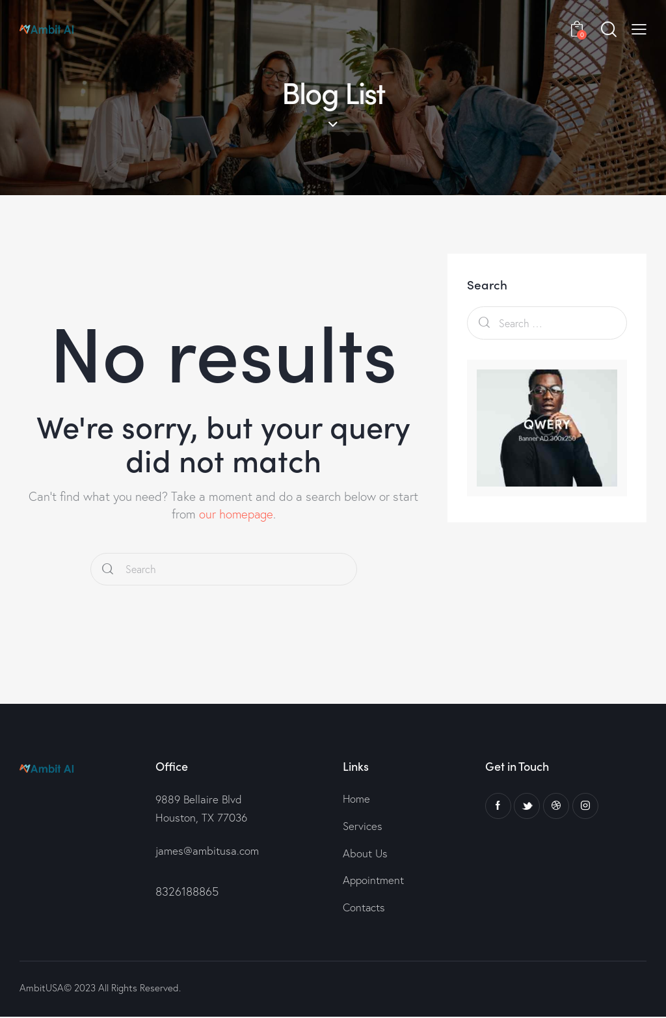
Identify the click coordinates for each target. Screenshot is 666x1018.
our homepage (236, 514)
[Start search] (107, 569)
